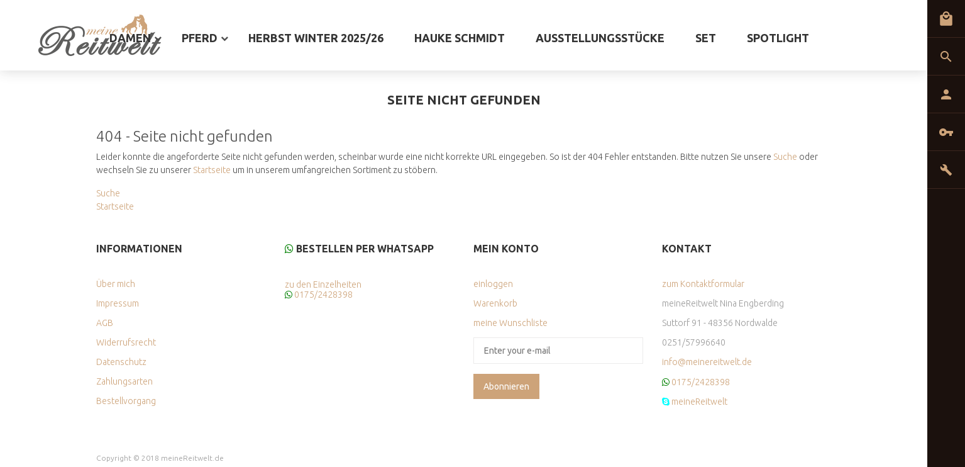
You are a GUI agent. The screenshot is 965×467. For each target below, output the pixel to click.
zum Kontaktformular (703, 284)
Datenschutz (121, 362)
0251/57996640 (693, 342)
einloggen (493, 284)
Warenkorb (495, 303)
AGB (104, 323)
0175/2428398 (323, 295)
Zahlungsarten (124, 381)
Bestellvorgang (126, 401)
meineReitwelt (699, 402)
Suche (785, 157)
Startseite (212, 170)
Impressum (117, 303)
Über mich (115, 284)
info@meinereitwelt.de (707, 362)
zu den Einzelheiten (323, 284)
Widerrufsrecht (126, 342)
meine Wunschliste (510, 323)
